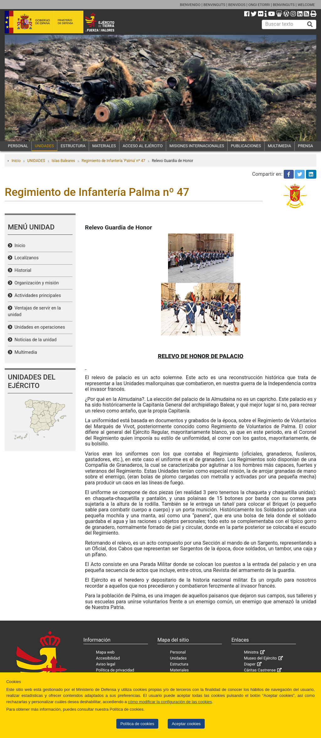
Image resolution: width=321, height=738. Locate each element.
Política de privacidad (115, 670)
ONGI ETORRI (259, 5)
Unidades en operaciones (38, 327)
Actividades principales (36, 295)
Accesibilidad (108, 658)
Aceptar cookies (186, 723)
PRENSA (305, 145)
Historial (21, 270)
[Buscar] (310, 24)
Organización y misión (35, 283)
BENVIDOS (236, 5)
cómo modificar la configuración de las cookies (170, 701)
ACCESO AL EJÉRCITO (143, 145)
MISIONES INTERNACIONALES (196, 145)
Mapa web (105, 652)
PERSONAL (18, 145)
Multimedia (24, 352)
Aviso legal (105, 664)
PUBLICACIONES (246, 145)
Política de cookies (137, 723)
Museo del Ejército (260, 658)
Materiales (179, 670)
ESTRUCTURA (73, 145)
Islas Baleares (63, 161)
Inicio (16, 161)
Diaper (249, 664)
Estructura (179, 664)
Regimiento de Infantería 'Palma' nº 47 (113, 161)
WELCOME (306, 5)
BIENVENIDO (190, 5)
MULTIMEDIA (279, 145)
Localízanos (25, 258)
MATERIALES (104, 145)
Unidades (178, 658)
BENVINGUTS (214, 5)
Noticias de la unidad (34, 339)
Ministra (251, 652)
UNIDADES (44, 145)
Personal (178, 652)
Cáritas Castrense (260, 670)
